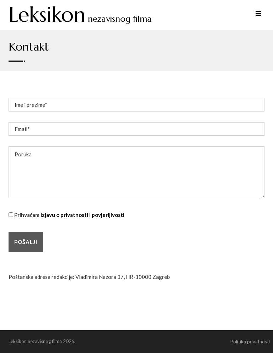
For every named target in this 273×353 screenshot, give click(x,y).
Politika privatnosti (250, 341)
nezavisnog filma (80, 19)
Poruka (136, 172)
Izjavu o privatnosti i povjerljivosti (82, 215)
